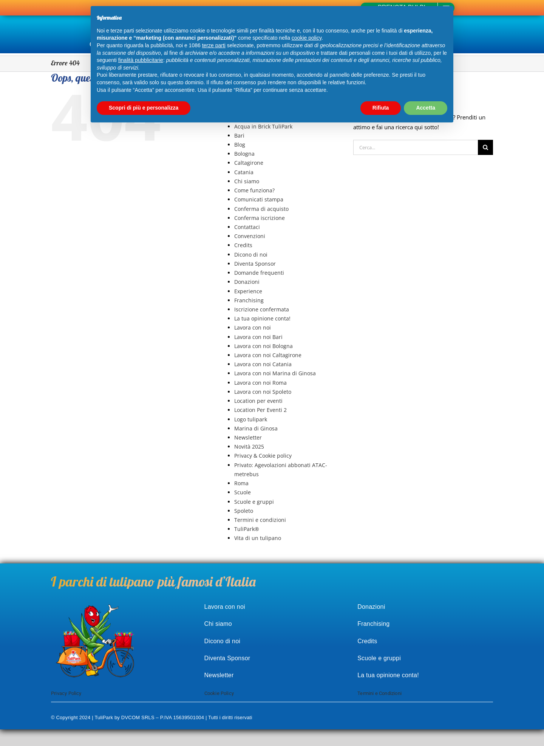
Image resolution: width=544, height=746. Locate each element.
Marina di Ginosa (256, 428)
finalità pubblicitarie (140, 60)
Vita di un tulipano (257, 538)
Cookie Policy (219, 693)
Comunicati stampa (258, 199)
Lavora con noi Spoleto (262, 391)
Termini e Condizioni (379, 693)
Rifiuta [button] (380, 108)
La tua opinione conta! (262, 318)
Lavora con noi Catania (263, 364)
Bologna (244, 153)
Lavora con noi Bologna (263, 346)
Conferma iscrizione (259, 217)
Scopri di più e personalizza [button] (143, 108)
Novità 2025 (249, 446)
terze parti (214, 45)
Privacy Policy (66, 693)
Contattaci (247, 227)
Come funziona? (254, 190)
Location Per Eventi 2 (260, 409)
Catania (243, 172)
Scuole (242, 492)
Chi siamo (246, 181)
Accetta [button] (425, 108)
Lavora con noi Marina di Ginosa (275, 373)
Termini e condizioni (260, 519)
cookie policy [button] (306, 38)
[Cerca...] (415, 147)
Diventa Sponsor (255, 263)
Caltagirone (248, 162)
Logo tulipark (250, 419)
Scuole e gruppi (254, 501)
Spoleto (243, 510)
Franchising (249, 300)
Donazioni (247, 281)
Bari (239, 135)
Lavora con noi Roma (260, 382)
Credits (243, 245)
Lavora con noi (252, 327)
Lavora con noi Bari (258, 336)
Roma (241, 483)
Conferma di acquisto (261, 208)
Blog (239, 144)
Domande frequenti (259, 272)
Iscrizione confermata (261, 309)
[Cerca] (485, 147)
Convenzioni (249, 236)
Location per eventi (258, 400)
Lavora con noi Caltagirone (267, 355)
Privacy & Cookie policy (263, 455)
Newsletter (248, 437)
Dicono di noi (250, 254)
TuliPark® (246, 528)
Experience (248, 291)
